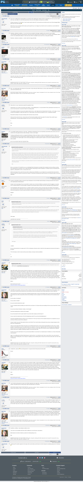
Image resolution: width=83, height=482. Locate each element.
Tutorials (58, 472)
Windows (78, 188)
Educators (15, 472)
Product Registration (60, 474)
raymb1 (48, 30)
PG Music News (64, 22)
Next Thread (47, 12)
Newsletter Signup (45, 468)
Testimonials (30, 472)
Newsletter (61, 457)
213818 (59, 425)
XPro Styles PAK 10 (68, 238)
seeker (48, 260)
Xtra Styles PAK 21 (74, 238)
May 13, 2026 (64, 24)
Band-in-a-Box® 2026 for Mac (71, 209)
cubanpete (48, 287)
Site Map (69, 477)
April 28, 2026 (64, 164)
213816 (59, 408)
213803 (59, 287)
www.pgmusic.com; (15, 478)
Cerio (48, 221)
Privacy (66, 477)
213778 (59, 198)
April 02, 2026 (64, 254)
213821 (59, 441)
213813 (59, 380)
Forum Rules (44, 10)
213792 (59, 260)
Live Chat (44, 2)
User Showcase (30, 468)
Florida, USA (3, 272)
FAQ (48, 10)
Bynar (2, 140)
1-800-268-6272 (45, 1)
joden (48, 102)
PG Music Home (4, 8)
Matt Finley (47, 425)
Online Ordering (51, 2)
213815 (59, 397)
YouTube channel (75, 210)
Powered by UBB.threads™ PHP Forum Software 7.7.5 (41, 481)
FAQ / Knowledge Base (61, 468)
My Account (44, 472)
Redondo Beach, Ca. (4, 439)
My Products (44, 473)
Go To (55, 452)
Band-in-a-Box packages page (71, 243)
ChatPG (63, 12)
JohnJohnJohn (47, 44)
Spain (2, 208)
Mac (74, 188)
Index (31, 12)
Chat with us (54, 461)
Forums (9, 8)
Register (75, 8)
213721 (59, 85)
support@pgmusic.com (27, 478)
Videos (58, 471)
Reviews (29, 474)
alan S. (48, 198)
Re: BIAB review (6, 30)
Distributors (15, 471)
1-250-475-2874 (50, 1)
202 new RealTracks (70, 105)
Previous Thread (15, 12)
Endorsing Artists (31, 471)
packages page (73, 36)
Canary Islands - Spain (5, 42)
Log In (80, 8)
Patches (58, 467)
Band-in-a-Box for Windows (26, 8)
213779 (59, 221)
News (43, 467)
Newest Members (65, 282)
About (14, 467)
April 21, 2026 (64, 222)
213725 (59, 143)
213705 (59, 44)
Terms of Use (61, 477)
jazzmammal (47, 143)
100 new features (64, 232)
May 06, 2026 (64, 121)
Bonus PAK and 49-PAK (71, 159)
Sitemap (14, 474)
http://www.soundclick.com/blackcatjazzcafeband (18, 378)
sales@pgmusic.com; (21, 478)
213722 (59, 102)
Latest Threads (38, 10)
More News (64, 268)
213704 (59, 30)
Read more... (64, 43)
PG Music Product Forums (16, 8)
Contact (14, 468)
